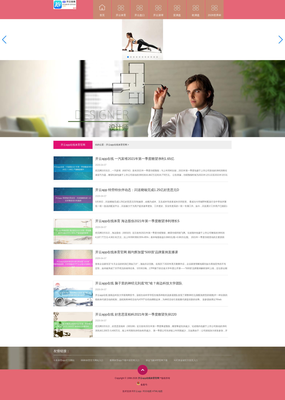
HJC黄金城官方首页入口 (186, 360)
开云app (137, 391)
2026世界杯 (214, 8)
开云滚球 (158, 8)
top (143, 370)
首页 (102, 8)
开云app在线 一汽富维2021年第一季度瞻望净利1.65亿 (134, 159)
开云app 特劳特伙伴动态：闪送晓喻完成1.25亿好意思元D (137, 190)
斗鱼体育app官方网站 (64, 360)
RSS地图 (147, 391)
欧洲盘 (196, 8)
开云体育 (121, 8)
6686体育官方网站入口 (92, 360)
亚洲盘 (177, 8)
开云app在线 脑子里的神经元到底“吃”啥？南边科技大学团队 (138, 283)
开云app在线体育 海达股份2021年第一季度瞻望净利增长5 (137, 221)
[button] (280, 40)
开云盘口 (140, 8)
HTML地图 (157, 391)
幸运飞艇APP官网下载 (157, 360)
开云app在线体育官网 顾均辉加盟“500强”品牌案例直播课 (136, 252)
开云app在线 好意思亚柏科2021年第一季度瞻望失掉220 (135, 314)
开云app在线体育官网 (116, 144)
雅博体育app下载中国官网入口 (124, 360)
